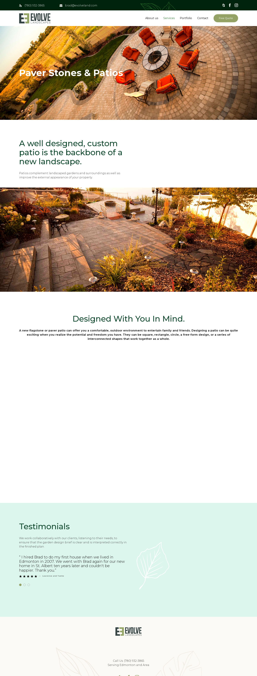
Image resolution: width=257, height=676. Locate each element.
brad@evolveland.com (81, 5)
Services (169, 18)
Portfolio (186, 18)
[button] (226, 18)
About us (151, 18)
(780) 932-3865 (35, 5)
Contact (202, 18)
